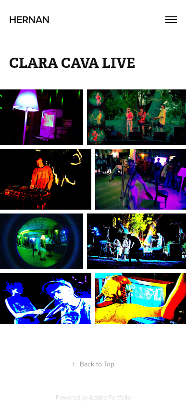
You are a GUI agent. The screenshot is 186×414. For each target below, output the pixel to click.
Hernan (29, 19)
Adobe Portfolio (110, 397)
